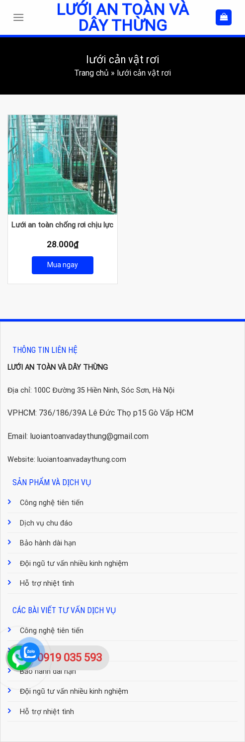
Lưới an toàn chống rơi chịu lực (62, 224)
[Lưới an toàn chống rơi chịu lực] (62, 164)
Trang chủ (91, 73)
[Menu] (20, 17)
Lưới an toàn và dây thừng (122, 17)
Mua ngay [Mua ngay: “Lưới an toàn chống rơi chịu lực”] (62, 265)
